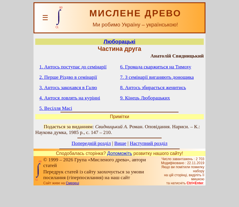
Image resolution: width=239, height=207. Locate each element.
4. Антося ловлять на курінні (69, 98)
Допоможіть (119, 153)
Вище (120, 143)
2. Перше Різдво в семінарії (68, 77)
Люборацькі (120, 42)
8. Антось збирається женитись (153, 87)
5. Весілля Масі (55, 108)
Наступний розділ (148, 143)
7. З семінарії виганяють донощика (157, 77)
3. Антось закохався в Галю (68, 87)
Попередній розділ (91, 143)
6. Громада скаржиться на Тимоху (155, 67)
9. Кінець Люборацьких (145, 98)
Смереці (72, 183)
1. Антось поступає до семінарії (73, 67)
